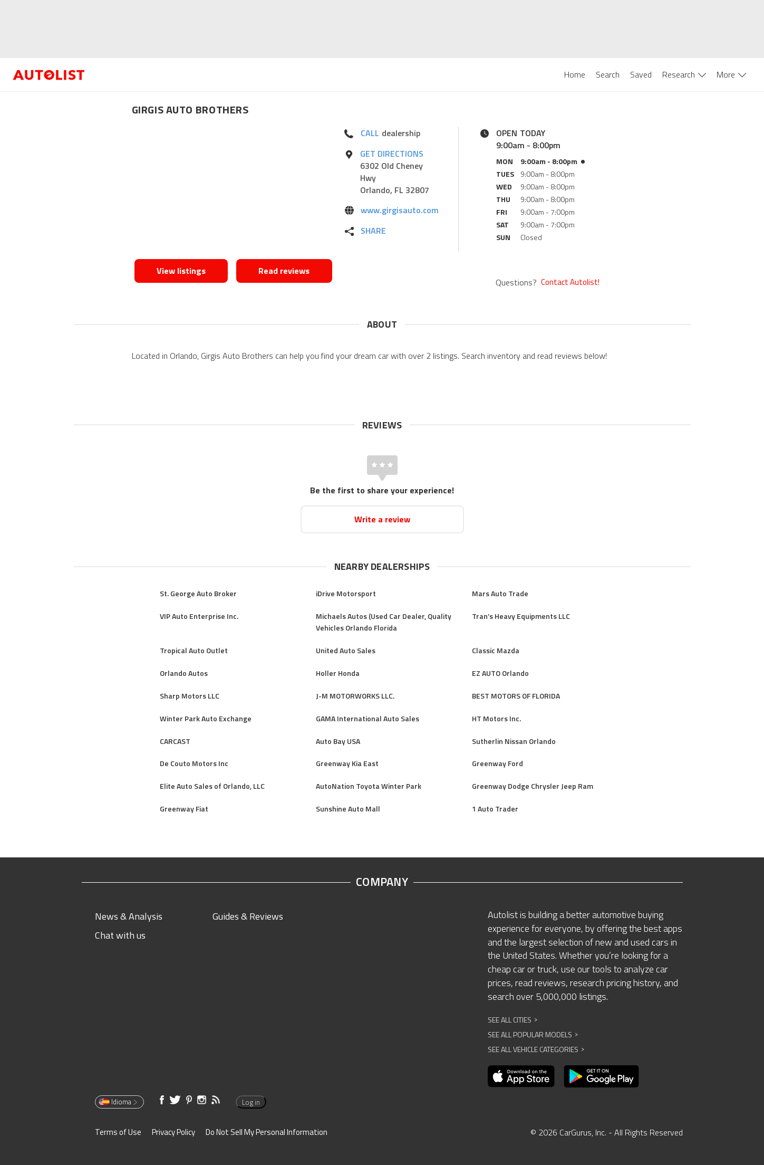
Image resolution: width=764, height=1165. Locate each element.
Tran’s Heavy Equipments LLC (521, 616)
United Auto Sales (345, 650)
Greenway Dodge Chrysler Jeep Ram (532, 785)
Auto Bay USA (338, 741)
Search (608, 74)
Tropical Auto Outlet (194, 650)
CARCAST (175, 741)
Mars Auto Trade (500, 593)
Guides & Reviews (247, 916)
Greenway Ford (497, 763)
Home (574, 74)
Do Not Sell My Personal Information (266, 1132)
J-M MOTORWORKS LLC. (355, 695)
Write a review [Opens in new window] (382, 519)
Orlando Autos (184, 673)
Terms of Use (118, 1132)
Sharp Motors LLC (189, 695)
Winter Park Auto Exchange (206, 718)
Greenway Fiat (184, 808)
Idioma (118, 1101)
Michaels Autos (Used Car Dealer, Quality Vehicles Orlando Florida (383, 622)
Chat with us (120, 935)
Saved (641, 74)
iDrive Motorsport (346, 593)
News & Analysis (128, 916)
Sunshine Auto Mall (348, 808)
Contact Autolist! (570, 282)
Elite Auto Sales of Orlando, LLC (212, 785)
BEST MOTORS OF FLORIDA (516, 695)
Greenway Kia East (347, 763)
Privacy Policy (173, 1132)
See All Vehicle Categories (536, 1049)
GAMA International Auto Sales (367, 718)
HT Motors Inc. (496, 718)
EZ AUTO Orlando (500, 673)
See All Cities (512, 1019)
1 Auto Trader (495, 808)
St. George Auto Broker (198, 593)
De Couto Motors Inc (194, 763)
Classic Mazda (495, 650)
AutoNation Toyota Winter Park (368, 785)
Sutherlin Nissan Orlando (514, 741)
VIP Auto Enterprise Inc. (199, 616)
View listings (181, 270)
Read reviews (284, 270)
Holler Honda (338, 673)
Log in (251, 1102)
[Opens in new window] (233, 190)
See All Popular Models (533, 1034)
